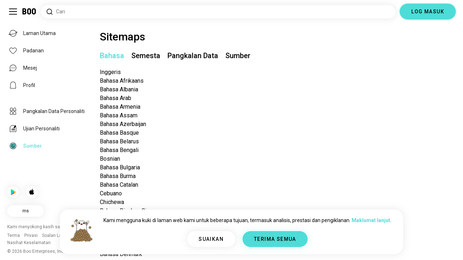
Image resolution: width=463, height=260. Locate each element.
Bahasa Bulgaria (120, 167)
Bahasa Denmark (121, 254)
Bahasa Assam (118, 115)
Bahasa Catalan (119, 184)
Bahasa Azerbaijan (123, 124)
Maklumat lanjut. (372, 220)
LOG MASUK (427, 11)
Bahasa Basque (119, 132)
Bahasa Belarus (119, 141)
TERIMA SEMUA (275, 239)
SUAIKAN (211, 239)
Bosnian (110, 158)
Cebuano (111, 193)
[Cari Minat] (218, 11)
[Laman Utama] (29, 11)
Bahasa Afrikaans (122, 80)
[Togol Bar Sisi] (13, 11)
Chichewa (112, 202)
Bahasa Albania (119, 89)
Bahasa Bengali (119, 150)
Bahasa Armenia (120, 106)
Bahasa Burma (118, 176)
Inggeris (110, 72)
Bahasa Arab (115, 98)
